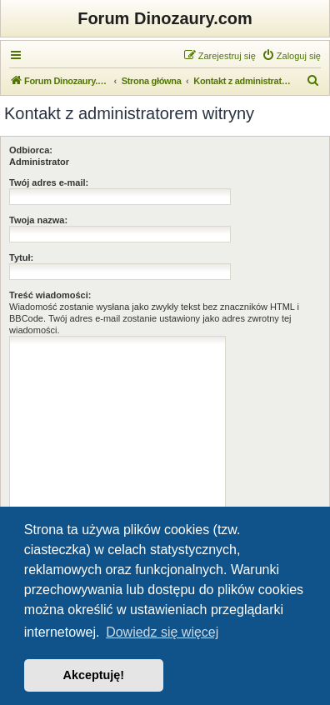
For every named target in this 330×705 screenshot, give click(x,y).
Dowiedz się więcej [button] (162, 632)
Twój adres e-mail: (48, 183)
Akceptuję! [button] (94, 675)
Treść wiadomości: (50, 295)
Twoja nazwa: (38, 220)
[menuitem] (291, 56)
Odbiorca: (30, 150)
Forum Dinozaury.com (165, 18)
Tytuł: (21, 257)
